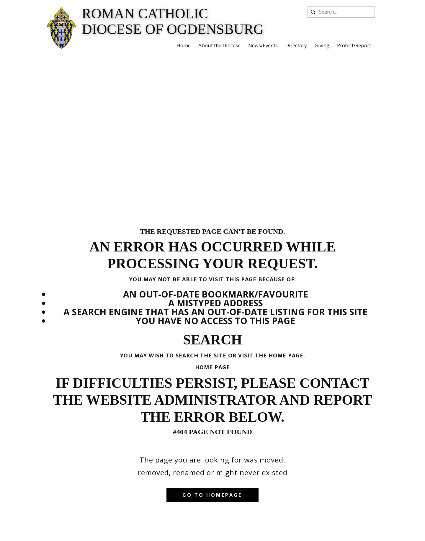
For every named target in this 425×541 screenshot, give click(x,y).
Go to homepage (212, 495)
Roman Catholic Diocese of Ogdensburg (173, 21)
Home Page (212, 367)
